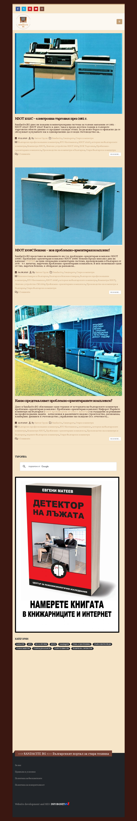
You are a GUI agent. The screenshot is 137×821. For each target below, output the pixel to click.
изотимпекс (85, 427)
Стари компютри (85, 138)
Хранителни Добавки (26, 810)
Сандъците (69, 138)
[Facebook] (18, 9)
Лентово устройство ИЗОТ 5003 (62, 146)
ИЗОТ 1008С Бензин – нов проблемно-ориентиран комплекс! (62, 250)
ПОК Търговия (87, 146)
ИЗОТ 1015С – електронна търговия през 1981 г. (51, 118)
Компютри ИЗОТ (36, 146)
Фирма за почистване (49, 810)
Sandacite (57, 138)
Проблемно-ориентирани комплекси (65, 284)
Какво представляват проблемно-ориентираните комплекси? (63, 401)
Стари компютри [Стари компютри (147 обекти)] (23, 648)
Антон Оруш (41, 138)
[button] (119, 21)
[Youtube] (36, 9)
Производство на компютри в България (64, 150)
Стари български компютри (101, 150)
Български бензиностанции (64, 276)
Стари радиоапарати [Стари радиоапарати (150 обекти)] (41, 648)
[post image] (68, 73)
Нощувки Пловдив (72, 810)
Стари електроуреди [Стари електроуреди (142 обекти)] (102, 644)
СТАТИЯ (30, 261)
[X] (24, 9)
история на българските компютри (78, 280)
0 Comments (24, 154)
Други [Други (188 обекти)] (53, 644)
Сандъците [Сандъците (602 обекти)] (64, 644)
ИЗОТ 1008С (52, 280)
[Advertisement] (38, 699)
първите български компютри (43, 434)
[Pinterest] (30, 9)
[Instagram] (42, 9)
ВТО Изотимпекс (69, 142)
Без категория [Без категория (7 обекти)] (41, 644)
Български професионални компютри (38, 142)
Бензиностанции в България (33, 276)
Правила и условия (25, 772)
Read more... (115, 154)
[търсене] (67, 466)
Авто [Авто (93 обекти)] (30, 644)
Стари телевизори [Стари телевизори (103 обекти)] (61, 648)
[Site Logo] (23, 21)
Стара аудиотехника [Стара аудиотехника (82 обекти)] (81, 644)
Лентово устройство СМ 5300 (30, 284)
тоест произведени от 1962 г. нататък (66, 411)
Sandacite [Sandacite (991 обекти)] (20, 644)
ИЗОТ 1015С (85, 142)
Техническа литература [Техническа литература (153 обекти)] (82, 648)
